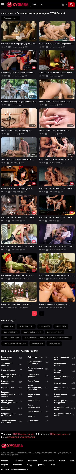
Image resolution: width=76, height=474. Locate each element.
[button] (2, 4)
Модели (4, 465)
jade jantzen (54, 343)
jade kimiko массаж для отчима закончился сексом (47, 338)
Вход (29, 465)
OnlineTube (18, 460)
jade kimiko (45, 326)
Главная (4, 460)
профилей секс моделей (21, 437)
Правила (40, 465)
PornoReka (32, 460)
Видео (62, 460)
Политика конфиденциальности (14, 469)
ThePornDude (48, 460)
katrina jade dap (10, 332)
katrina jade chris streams (15, 343)
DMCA (52, 465)
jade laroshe (37, 343)
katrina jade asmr (11, 338)
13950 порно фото (23, 434)
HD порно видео (59, 434)
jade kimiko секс (26, 326)
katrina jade (61, 326)
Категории (17, 465)
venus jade (8, 326)
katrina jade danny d (32, 332)
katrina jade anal (54, 332)
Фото (72, 460)
